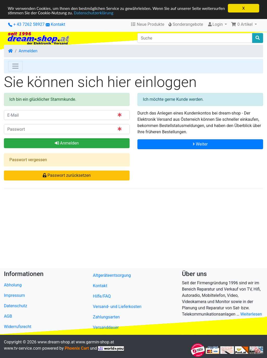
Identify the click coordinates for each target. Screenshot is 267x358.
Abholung (13, 284)
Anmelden (28, 50)
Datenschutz (15, 305)
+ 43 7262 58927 (26, 24)
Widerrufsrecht (17, 326)
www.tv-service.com (22, 348)
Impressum (14, 295)
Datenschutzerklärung (93, 12)
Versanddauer (106, 327)
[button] (244, 24)
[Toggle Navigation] (15, 66)
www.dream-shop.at (56, 342)
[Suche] (194, 38)
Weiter (200, 144)
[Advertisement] (133, 229)
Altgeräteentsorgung (112, 275)
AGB (8, 316)
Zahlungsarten (106, 317)
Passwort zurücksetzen (67, 175)
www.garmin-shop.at (95, 342)
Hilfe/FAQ (102, 296)
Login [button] (215, 24)
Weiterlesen (251, 314)
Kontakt (58, 24)
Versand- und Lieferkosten (117, 306)
